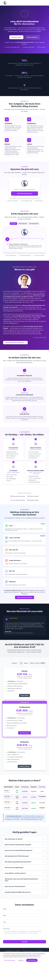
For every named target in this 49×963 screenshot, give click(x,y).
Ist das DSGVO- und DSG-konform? (15, 873)
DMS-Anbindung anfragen (24, 597)
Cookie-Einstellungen (9, 960)
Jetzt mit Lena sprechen (24, 193)
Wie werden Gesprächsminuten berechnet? (18, 862)
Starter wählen (24, 695)
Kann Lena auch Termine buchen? (15, 886)
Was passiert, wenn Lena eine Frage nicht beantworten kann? (21, 879)
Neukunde (13, 223)
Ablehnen (21, 960)
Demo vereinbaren (32, 37)
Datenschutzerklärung (34, 956)
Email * (5, 915)
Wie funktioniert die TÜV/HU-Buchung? (17, 856)
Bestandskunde (23, 223)
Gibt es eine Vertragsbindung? (14, 867)
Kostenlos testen (16, 37)
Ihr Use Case (6, 928)
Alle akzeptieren (32, 960)
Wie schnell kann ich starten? (14, 839)
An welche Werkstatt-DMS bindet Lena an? (18, 892)
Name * (5, 908)
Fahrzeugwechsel (33, 223)
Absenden (24, 941)
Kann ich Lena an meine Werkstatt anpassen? (18, 850)
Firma (4, 922)
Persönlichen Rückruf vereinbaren (15, 342)
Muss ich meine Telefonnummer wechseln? (18, 844)
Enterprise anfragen (24, 766)
